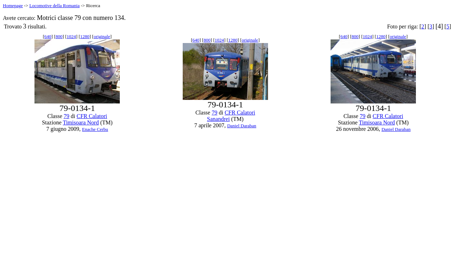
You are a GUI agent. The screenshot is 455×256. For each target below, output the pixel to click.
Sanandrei (218, 119)
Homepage (13, 5)
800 (59, 36)
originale (101, 36)
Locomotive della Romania (54, 5)
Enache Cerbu (95, 129)
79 (66, 116)
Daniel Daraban (241, 125)
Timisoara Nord (81, 122)
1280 (85, 36)
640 (48, 36)
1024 (71, 36)
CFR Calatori (91, 116)
